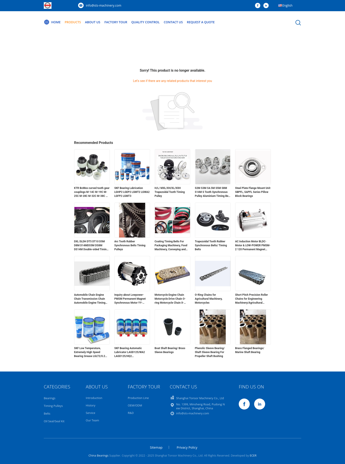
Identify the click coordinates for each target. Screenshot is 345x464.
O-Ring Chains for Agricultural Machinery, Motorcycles (208, 298)
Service (90, 413)
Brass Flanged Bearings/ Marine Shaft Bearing (249, 350)
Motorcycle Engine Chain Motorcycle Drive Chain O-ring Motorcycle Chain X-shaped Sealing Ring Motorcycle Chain (170, 299)
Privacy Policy (187, 447)
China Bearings (98, 455)
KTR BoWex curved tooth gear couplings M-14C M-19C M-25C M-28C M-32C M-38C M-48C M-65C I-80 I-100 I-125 (92, 192)
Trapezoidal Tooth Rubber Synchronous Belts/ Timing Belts (211, 245)
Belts (47, 413)
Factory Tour (115, 22)
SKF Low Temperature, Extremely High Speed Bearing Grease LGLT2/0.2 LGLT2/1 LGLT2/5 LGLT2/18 (90, 352)
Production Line (138, 398)
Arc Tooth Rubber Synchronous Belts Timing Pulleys (129, 245)
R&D (131, 413)
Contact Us (173, 22)
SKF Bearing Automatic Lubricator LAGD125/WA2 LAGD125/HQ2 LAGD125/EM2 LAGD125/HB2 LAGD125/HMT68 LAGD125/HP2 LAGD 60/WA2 (132, 352)
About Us (92, 22)
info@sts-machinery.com (103, 5)
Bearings (49, 398)
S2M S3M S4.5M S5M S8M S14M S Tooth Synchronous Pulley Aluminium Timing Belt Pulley (212, 192)
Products (73, 22)
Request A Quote (201, 22)
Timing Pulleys (53, 406)
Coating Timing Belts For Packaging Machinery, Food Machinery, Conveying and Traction (171, 245)
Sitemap (156, 447)
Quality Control (145, 22)
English (287, 5)
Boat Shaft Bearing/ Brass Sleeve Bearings (170, 350)
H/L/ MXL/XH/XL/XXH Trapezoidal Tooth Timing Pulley (170, 192)
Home (52, 22)
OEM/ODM (135, 405)
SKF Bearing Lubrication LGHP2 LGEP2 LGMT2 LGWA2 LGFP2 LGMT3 (132, 192)
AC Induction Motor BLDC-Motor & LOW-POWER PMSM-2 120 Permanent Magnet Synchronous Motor (252, 245)
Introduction (94, 398)
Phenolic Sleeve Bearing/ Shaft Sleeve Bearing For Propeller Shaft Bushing (210, 352)
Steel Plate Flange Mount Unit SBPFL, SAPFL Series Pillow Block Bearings (252, 192)
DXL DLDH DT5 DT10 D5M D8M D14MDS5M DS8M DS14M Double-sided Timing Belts (91, 245)
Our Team (92, 420)
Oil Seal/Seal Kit (54, 421)
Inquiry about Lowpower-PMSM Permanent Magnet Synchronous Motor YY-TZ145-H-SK (130, 299)
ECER (253, 455)
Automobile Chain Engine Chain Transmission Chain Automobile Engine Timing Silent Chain (89, 299)
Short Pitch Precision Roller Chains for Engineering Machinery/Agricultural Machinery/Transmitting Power (251, 299)
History (90, 405)
